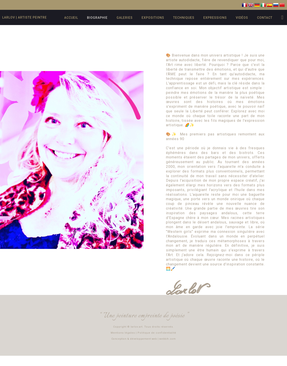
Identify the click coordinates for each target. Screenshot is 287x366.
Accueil (71, 17)
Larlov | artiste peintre (24, 17)
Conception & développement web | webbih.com (143, 338)
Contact (264, 17)
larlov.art (136, 326)
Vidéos (242, 17)
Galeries (125, 17)
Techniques (183, 17)
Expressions (215, 17)
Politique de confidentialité (157, 332)
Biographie (97, 17)
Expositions (153, 17)
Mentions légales (123, 332)
